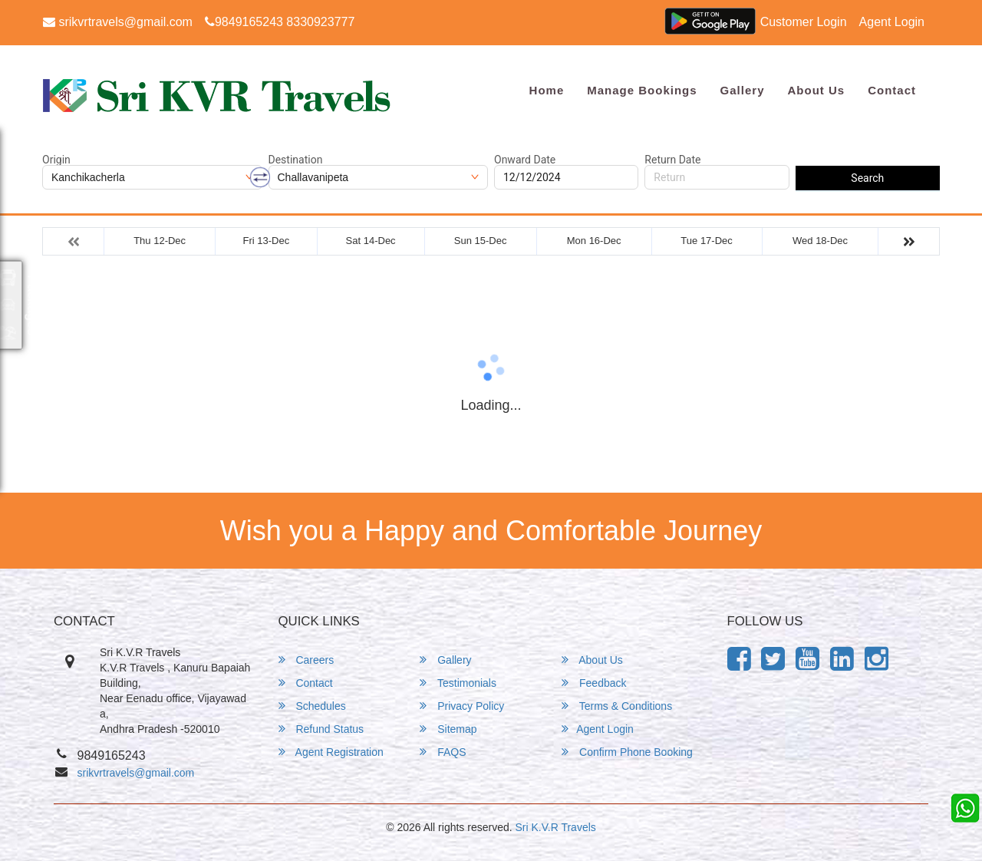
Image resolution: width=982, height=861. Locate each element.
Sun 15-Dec (480, 240)
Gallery (742, 90)
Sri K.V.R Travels (556, 827)
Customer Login (803, 21)
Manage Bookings (642, 90)
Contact (892, 90)
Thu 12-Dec (159, 240)
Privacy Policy (462, 705)
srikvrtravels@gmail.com (118, 21)
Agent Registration (331, 751)
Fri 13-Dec (265, 240)
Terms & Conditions (617, 705)
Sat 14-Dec (371, 240)
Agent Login (891, 21)
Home (547, 90)
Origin (56, 159)
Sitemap (448, 728)
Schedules (312, 705)
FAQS (443, 751)
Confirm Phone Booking (627, 751)
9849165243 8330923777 (279, 21)
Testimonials (458, 682)
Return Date (672, 159)
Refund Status (321, 728)
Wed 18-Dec (820, 240)
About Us (816, 90)
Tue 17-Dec (706, 240)
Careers (306, 659)
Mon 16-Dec (594, 240)
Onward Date (524, 159)
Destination (296, 159)
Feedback (594, 682)
